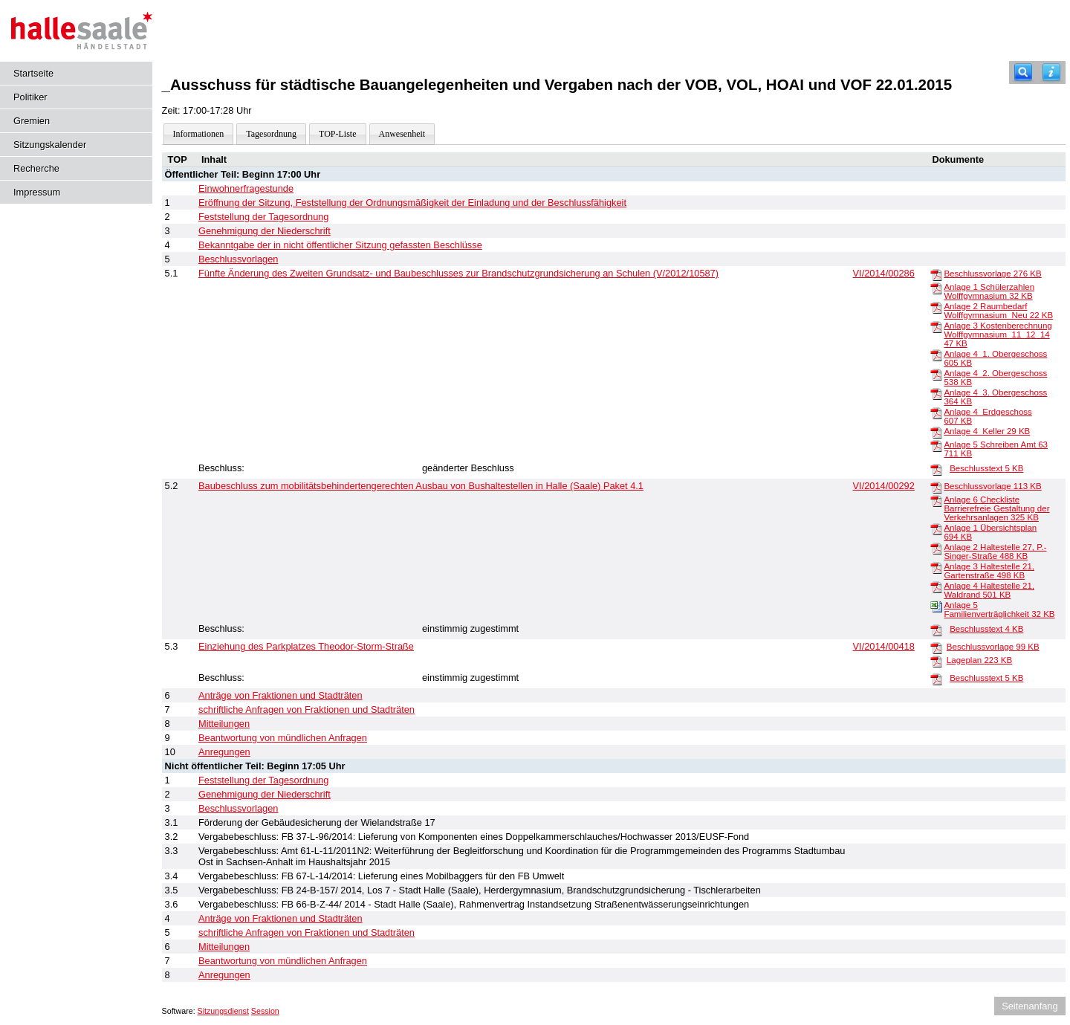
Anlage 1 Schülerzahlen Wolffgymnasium (989, 291)
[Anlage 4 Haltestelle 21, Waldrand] (936, 586)
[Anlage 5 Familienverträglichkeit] (936, 605)
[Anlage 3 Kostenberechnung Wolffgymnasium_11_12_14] (936, 326)
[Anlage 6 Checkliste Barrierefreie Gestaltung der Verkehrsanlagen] (936, 500)
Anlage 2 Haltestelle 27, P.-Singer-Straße (995, 551)
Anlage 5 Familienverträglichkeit (999, 609)
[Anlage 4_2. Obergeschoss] (936, 373)
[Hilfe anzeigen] (1051, 72)
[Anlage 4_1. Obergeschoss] (936, 354)
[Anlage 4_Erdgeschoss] (936, 412)
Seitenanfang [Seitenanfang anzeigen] (1029, 1006)
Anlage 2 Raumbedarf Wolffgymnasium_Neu (998, 311)
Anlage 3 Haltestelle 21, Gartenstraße (989, 571)
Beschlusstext (986, 468)
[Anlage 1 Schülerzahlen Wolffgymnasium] (936, 287)
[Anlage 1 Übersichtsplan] (936, 528)
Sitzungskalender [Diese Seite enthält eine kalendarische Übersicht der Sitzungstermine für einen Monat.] (49, 144)
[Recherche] (1023, 72)
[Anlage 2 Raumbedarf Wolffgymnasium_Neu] (936, 307)
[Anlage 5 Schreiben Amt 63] (936, 445)
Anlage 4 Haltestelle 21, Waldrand (989, 590)
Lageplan (979, 660)
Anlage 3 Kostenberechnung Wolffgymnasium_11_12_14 (997, 334)
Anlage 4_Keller (987, 431)
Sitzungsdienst (223, 1010)
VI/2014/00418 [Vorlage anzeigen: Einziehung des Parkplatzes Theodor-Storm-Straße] (884, 646)
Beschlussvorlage (992, 273)
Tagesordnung (271, 134)
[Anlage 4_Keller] (936, 431)
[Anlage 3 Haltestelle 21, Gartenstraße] (936, 567)
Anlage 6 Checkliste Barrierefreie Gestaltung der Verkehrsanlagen (996, 508)
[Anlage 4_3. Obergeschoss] (936, 393)
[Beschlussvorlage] (936, 274)
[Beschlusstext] (936, 469)
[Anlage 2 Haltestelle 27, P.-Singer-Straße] (936, 547)
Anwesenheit (402, 134)
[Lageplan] (936, 660)
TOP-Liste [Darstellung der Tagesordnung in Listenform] (337, 134)
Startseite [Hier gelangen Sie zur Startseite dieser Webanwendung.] (33, 73)
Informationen (198, 134)
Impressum (36, 192)
